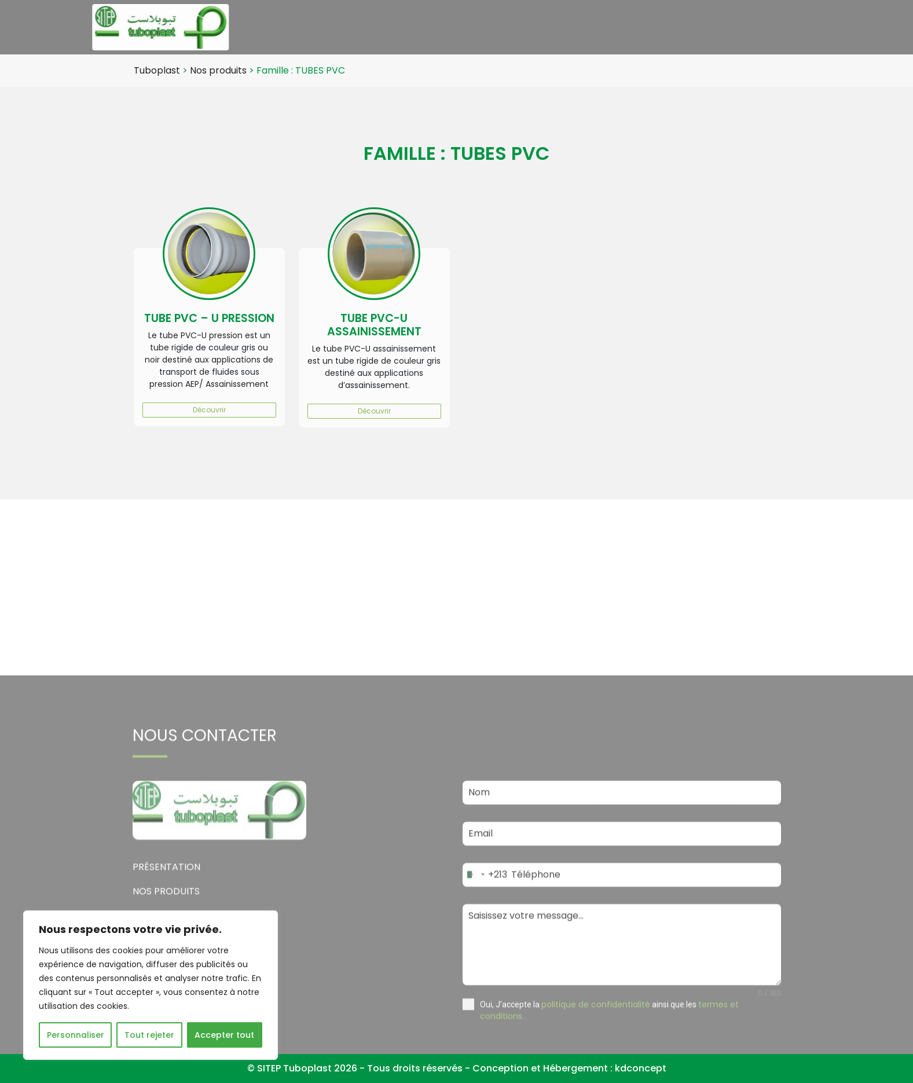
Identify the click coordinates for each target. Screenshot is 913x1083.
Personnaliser (75, 1035)
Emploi (674, 27)
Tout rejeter (149, 1035)
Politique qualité (751, 27)
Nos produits (541, 27)
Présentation (462, 27)
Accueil (398, 27)
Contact (829, 27)
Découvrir (209, 410)
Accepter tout (224, 1035)
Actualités (613, 27)
